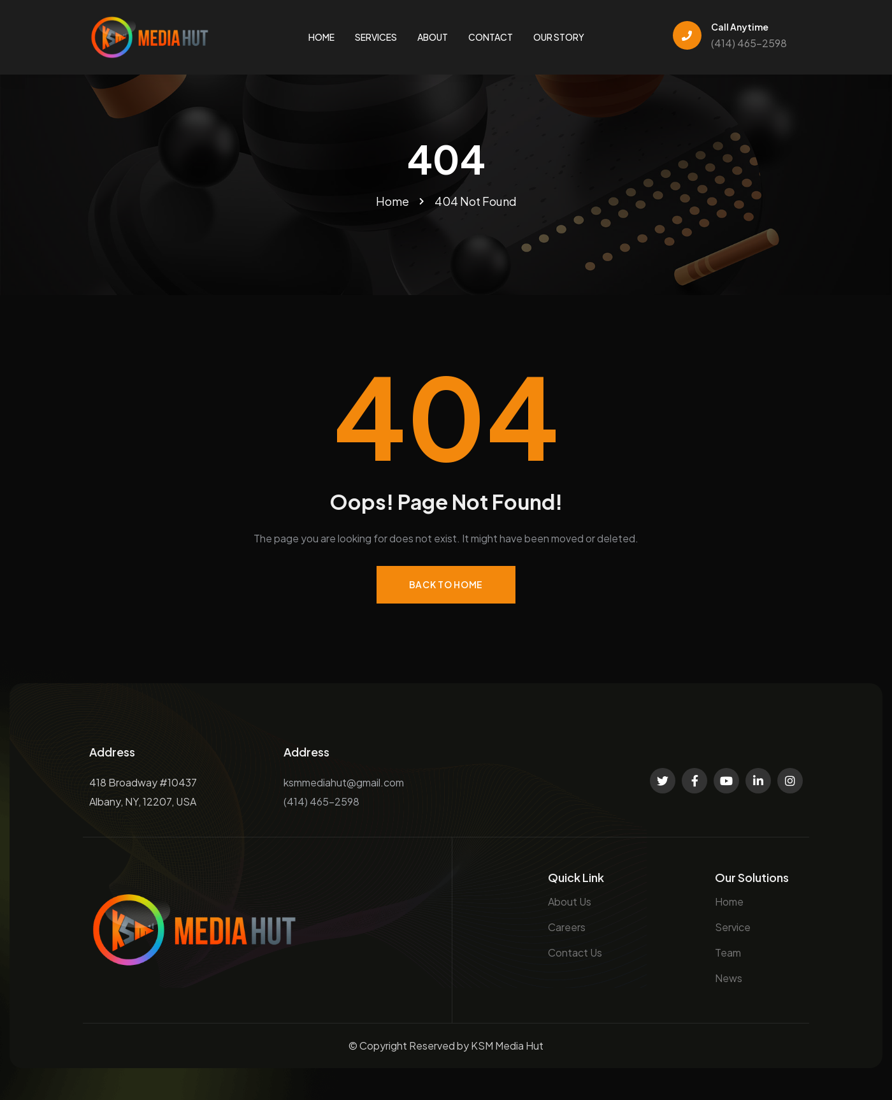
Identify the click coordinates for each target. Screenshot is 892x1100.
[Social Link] (662, 780)
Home (729, 901)
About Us (569, 901)
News (728, 978)
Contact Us (575, 952)
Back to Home (446, 584)
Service (733, 927)
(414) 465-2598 (749, 43)
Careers (567, 927)
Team (728, 952)
